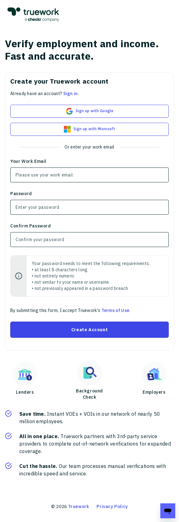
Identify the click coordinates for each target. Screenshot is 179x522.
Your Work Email (28, 161)
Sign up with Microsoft (89, 129)
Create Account (89, 329)
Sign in (70, 93)
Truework (78, 506)
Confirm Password (30, 226)
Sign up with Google (89, 111)
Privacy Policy (112, 506)
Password (21, 193)
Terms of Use (115, 310)
